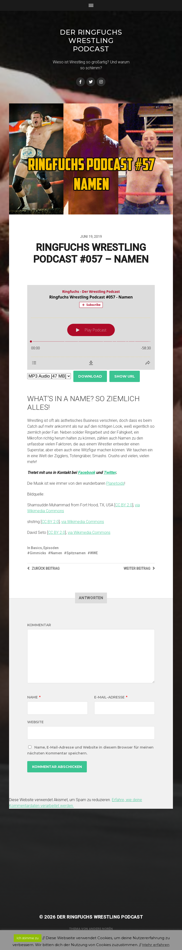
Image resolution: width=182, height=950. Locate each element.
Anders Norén (101, 929)
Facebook (86, 472)
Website (35, 722)
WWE (94, 553)
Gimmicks (38, 553)
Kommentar (39, 625)
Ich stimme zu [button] (28, 938)
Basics (36, 548)
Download (90, 376)
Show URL (124, 376)
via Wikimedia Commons (82, 521)
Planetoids (115, 483)
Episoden (51, 548)
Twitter (110, 472)
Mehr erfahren (155, 944)
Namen (56, 553)
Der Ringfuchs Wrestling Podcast (91, 40)
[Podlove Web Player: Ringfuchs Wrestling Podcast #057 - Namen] (91, 327)
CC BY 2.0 (123, 505)
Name (33, 697)
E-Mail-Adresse (110, 697)
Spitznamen (76, 553)
